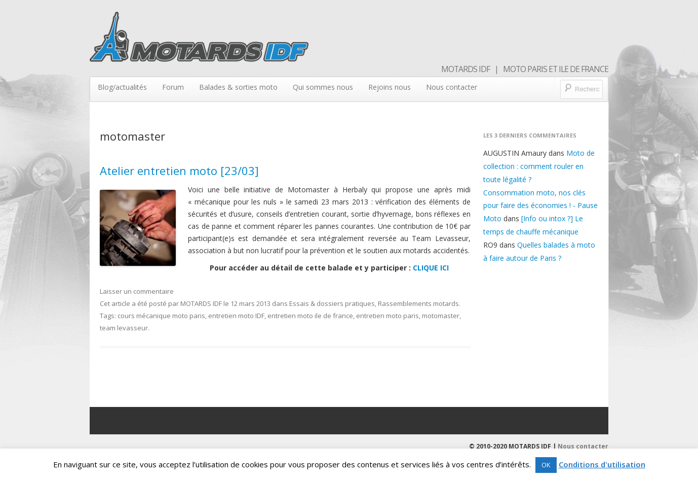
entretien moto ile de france (310, 315)
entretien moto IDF (236, 315)
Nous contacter (451, 87)
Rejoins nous (389, 87)
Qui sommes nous (323, 87)
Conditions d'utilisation (602, 464)
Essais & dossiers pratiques (332, 303)
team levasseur (124, 327)
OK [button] (546, 464)
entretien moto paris (387, 315)
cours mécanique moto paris (161, 315)
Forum (173, 87)
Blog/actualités (122, 87)
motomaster (440, 315)
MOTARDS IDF (201, 303)
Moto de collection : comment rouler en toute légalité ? (539, 166)
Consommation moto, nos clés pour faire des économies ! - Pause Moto (540, 206)
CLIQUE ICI (431, 267)
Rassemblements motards (418, 303)
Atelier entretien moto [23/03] (179, 170)
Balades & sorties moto (238, 87)
